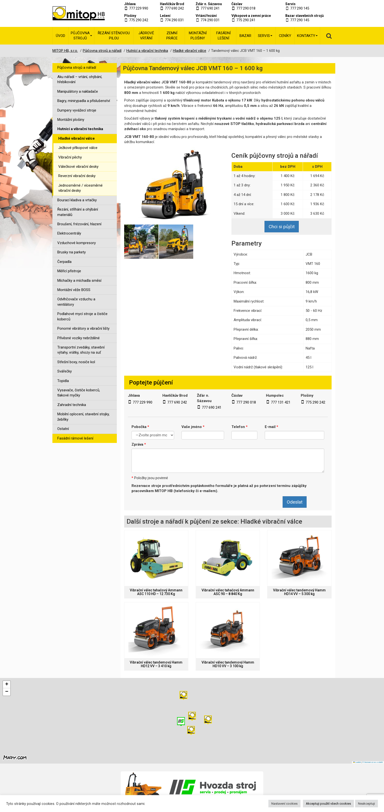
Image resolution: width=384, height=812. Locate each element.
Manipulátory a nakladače (77, 91)
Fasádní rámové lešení (75, 438)
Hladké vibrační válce (76, 138)
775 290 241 (245, 20)
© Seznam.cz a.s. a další (372, 762)
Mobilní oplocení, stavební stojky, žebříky (83, 416)
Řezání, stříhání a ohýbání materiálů (77, 212)
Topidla (63, 381)
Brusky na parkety (71, 252)
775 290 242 (138, 20)
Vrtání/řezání (206, 16)
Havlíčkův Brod (172, 4)
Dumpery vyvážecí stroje (76, 110)
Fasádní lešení (223, 35)
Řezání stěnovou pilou (114, 35)
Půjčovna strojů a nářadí (76, 67)
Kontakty (307, 36)
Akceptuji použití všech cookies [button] (328, 803)
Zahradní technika (71, 405)
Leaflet (357, 762)
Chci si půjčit (282, 226)
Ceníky (285, 36)
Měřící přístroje (69, 271)
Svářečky (64, 371)
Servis (290, 4)
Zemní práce (172, 35)
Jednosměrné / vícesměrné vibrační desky (80, 188)
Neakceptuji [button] (366, 803)
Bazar (245, 36)
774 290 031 (174, 20)
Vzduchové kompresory (76, 243)
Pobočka (140, 427)
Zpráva (139, 444)
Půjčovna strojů (81, 35)
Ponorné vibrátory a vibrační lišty (83, 328)
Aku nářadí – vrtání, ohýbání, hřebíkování (79, 79)
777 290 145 (299, 8)
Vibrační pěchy (70, 157)
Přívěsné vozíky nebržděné (78, 338)
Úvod (60, 36)
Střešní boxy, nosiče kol (76, 362)
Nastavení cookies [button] (284, 803)
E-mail (271, 427)
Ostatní (63, 429)
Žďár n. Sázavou (209, 4)
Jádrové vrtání (146, 35)
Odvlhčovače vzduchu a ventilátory (76, 301)
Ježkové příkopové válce (77, 148)
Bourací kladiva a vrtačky (77, 200)
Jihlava (130, 4)
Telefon (239, 427)
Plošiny (130, 16)
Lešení (165, 16)
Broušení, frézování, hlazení (79, 224)
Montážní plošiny (198, 35)
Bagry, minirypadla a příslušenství (83, 101)
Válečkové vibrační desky (78, 166)
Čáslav (236, 4)
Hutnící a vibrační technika (80, 129)
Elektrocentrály (69, 233)
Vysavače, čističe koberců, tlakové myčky (78, 392)
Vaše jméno (192, 427)
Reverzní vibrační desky (77, 176)
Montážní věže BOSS (73, 290)
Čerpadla (64, 261)
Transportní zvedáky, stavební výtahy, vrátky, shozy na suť (81, 350)
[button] (208, 719)
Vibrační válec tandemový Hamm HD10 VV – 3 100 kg (228, 664)
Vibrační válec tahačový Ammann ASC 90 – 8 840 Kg (228, 592)
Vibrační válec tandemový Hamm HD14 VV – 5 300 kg (299, 592)
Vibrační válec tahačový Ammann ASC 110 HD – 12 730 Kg (156, 592)
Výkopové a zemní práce (251, 16)
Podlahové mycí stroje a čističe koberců (82, 316)
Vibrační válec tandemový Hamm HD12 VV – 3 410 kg (156, 664)
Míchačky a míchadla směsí (79, 280)
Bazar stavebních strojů (304, 16)
